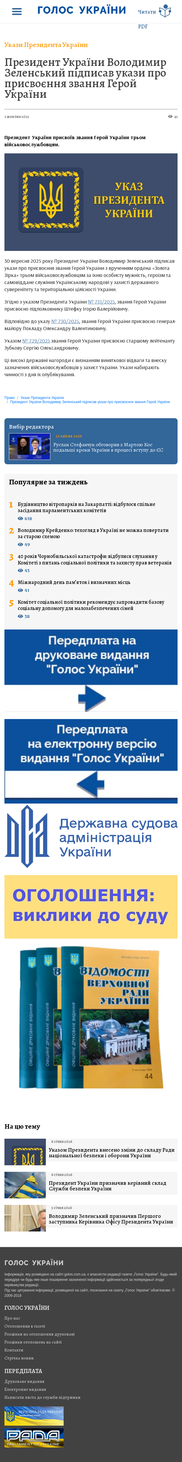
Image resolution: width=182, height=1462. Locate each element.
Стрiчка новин (19, 1358)
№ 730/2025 (65, 321)
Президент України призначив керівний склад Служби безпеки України (107, 1186)
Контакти (13, 1350)
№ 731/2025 (101, 301)
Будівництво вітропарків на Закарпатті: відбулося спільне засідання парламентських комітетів (86, 507)
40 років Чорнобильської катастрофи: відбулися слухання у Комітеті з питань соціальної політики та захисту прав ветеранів (95, 559)
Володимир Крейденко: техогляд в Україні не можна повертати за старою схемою (93, 533)
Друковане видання (24, 1381)
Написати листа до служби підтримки (42, 1397)
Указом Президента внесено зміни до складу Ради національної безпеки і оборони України (112, 1152)
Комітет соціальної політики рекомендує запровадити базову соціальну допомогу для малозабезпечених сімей (91, 605)
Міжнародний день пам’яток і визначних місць (74, 582)
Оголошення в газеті (24, 1326)
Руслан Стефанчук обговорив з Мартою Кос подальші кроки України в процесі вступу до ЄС (108, 447)
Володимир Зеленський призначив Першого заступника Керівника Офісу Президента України (111, 1219)
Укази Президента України (46, 44)
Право (9, 398)
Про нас (12, 1318)
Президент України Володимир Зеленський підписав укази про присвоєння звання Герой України (85, 78)
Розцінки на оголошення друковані (39, 1334)
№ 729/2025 (36, 340)
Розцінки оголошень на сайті (33, 1342)
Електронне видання (25, 1389)
